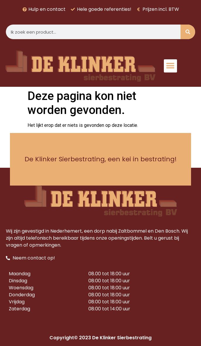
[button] (170, 65)
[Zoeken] (188, 32)
